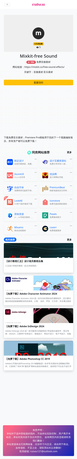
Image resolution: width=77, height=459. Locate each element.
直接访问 (38, 82)
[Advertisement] (38, 109)
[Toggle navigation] (7, 4)
